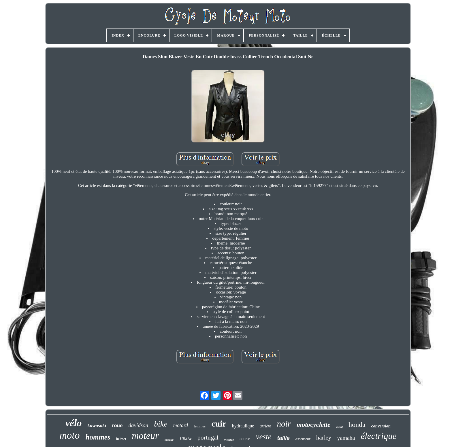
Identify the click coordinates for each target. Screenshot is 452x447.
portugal (208, 437)
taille (283, 438)
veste (264, 436)
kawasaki (96, 425)
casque (169, 439)
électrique (378, 436)
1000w (185, 438)
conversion (381, 426)
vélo (73, 423)
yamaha (346, 438)
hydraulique (243, 425)
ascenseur (302, 439)
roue (117, 425)
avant (339, 427)
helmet (121, 439)
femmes (200, 426)
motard (180, 425)
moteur (145, 436)
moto (70, 435)
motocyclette (314, 424)
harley (323, 437)
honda (357, 424)
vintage (229, 439)
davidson (138, 425)
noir (284, 423)
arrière (265, 426)
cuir (218, 423)
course (245, 439)
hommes (98, 437)
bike (160, 423)
